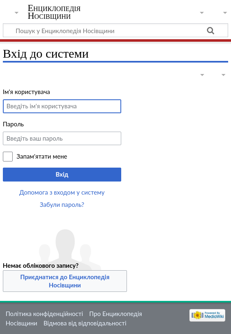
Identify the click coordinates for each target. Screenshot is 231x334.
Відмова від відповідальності (84, 323)
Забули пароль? (62, 204)
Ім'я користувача (26, 91)
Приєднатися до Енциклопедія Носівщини (65, 281)
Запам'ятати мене (42, 156)
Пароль (13, 124)
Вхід (62, 174)
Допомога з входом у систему (61, 192)
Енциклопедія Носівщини (54, 11)
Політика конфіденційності (44, 313)
